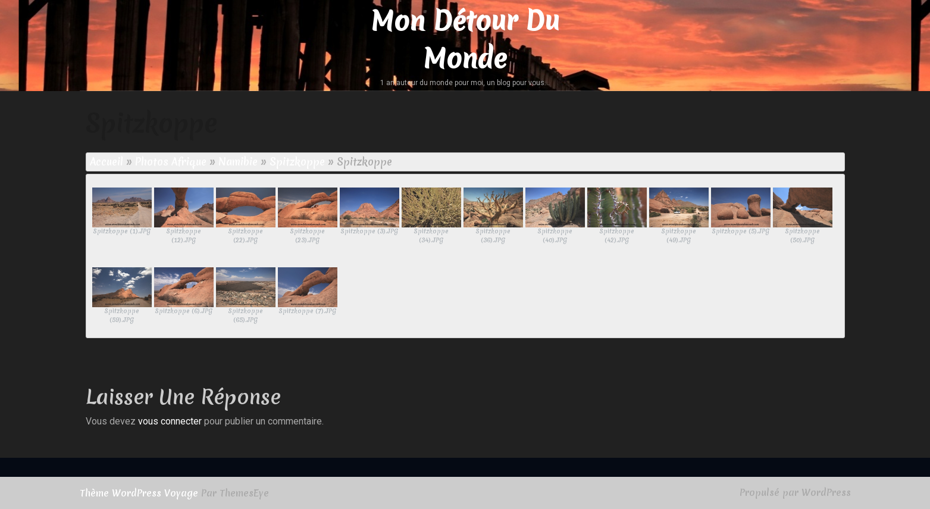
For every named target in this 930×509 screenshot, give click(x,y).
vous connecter (170, 421)
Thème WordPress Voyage (139, 492)
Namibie (238, 161)
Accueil (106, 161)
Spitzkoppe (297, 161)
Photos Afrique (170, 161)
